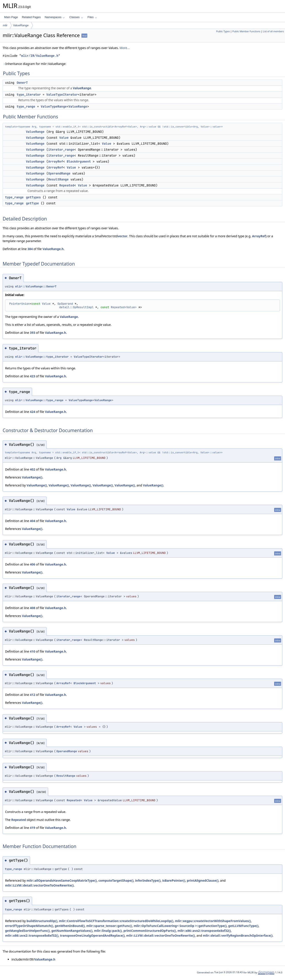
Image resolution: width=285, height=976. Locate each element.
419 (32, 828)
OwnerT (22, 83)
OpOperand (65, 304)
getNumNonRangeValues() (71, 931)
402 (32, 469)
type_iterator (29, 95)
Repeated (66, 185)
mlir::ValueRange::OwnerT (36, 286)
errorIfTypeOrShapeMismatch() (29, 926)
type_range (26, 106)
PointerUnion (19, 304)
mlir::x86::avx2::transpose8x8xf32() (31, 935)
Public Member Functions (246, 31)
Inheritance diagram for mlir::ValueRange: (34, 64)
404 (32, 521)
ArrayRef (55, 161)
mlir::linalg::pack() (108, 931)
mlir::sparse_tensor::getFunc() (109, 926)
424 (32, 412)
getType (32, 203)
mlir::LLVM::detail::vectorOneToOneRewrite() (39, 885)
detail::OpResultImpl (76, 307)
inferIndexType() (147, 880)
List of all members (273, 31)
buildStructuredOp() (41, 921)
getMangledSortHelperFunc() (27, 931)
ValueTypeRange (54, 106)
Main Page (11, 17)
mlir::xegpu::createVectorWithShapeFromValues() (213, 921)
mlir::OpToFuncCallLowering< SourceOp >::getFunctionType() (180, 926)
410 (32, 651)
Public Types (223, 31)
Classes (76, 17)
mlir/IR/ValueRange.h (39, 56)
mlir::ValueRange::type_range (39, 400)
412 (32, 695)
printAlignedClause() (202, 880)
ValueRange (21, 25)
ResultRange (58, 179)
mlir (5, 25)
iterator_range (61, 150)
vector (122, 236)
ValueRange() (32, 477)
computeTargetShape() (116, 880)
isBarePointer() (173, 880)
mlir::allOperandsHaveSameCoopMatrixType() (61, 880)
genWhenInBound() (70, 926)
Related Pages (31, 17)
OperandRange (59, 173)
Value (64, 138)
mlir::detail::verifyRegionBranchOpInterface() (238, 935)
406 (32, 564)
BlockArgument (79, 161)
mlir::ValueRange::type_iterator (42, 357)
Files (92, 17)
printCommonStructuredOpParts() (149, 931)
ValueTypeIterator (62, 95)
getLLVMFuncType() (243, 926)
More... (124, 48)
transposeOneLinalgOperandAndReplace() (92, 935)
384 (30, 249)
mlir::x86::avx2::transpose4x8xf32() (204, 931)
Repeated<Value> (124, 307)
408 (32, 608)
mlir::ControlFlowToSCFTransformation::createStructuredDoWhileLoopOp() (116, 921)
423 (32, 376)
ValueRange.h (53, 249)
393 (32, 332)
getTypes (33, 197)
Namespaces (55, 17)
